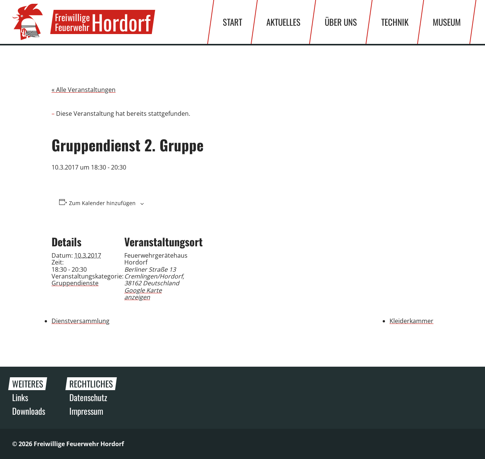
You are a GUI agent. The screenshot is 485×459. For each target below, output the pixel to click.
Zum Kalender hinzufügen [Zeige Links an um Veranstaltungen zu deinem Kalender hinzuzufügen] (102, 203)
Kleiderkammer (411, 321)
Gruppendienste (75, 283)
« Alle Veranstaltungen (84, 90)
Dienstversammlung (81, 321)
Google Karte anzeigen (143, 293)
